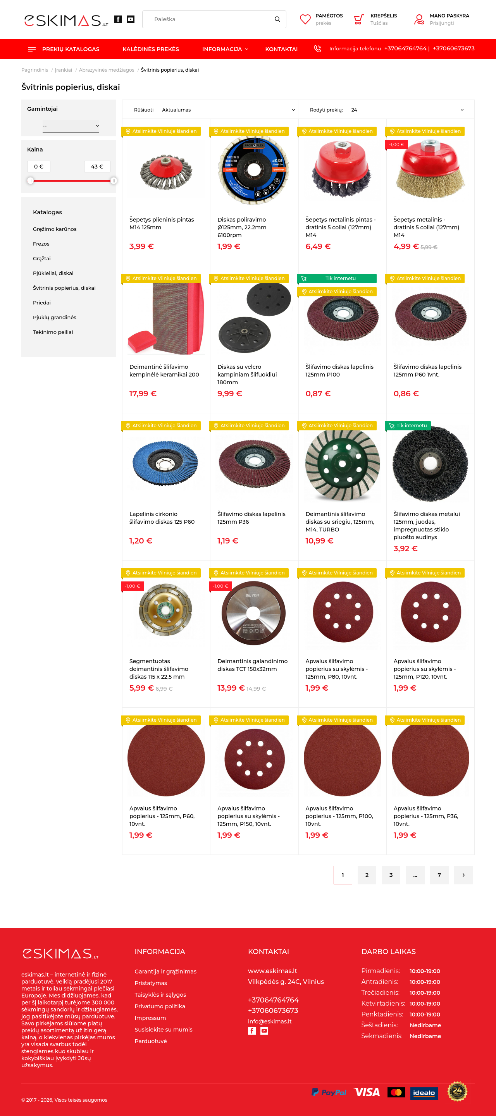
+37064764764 (405, 48)
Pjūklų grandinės (54, 317)
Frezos (41, 244)
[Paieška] (214, 19)
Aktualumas (176, 110)
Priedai (42, 302)
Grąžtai (42, 258)
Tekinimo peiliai (53, 332)
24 (354, 110)
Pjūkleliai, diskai (53, 273)
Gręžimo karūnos (54, 229)
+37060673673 (454, 48)
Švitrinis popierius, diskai (64, 288)
